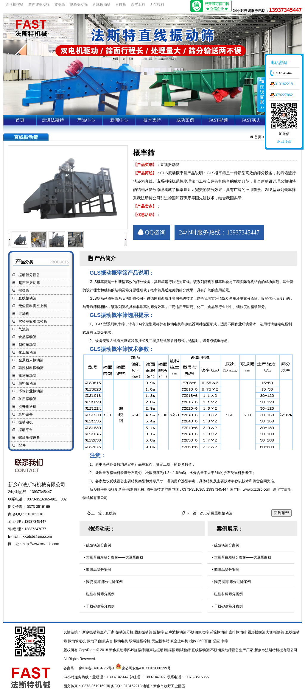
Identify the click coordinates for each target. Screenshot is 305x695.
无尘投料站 (161, 641)
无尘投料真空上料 (32, 306)
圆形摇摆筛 (15, 4)
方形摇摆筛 (275, 632)
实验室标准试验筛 (32, 321)
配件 (22, 445)
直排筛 (120, 4)
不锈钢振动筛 (198, 632)
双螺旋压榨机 (140, 641)
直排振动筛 (238, 632)
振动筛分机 (125, 632)
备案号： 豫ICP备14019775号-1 (89, 668)
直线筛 (110, 513)
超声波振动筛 (39, 4)
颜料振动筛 (27, 383)
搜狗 (193, 641)
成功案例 (185, 120)
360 (200, 641)
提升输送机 (27, 407)
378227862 (284, 95)
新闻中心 (119, 120)
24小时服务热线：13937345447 (219, 232)
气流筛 (23, 329)
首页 (19, 120)
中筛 (224, 641)
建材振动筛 (27, 376)
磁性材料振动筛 (30, 368)
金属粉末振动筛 (30, 360)
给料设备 (25, 414)
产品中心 (86, 120)
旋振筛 (60, 4)
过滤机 (23, 314)
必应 (217, 641)
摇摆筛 (23, 290)
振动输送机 (77, 641)
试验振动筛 (79, 4)
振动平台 (25, 430)
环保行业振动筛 (30, 391)
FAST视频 (218, 120)
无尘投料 (157, 4)
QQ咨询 (152, 232)
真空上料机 (179, 641)
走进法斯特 (53, 120)
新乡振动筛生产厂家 (98, 632)
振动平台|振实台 (100, 641)
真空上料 (138, 4)
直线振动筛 (102, 4)
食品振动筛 (27, 337)
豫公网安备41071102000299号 (146, 668)
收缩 (261, 94)
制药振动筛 (27, 345)
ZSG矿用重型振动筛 (216, 513)
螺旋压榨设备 (29, 438)
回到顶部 (281, 513)
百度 (208, 641)
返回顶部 (284, 141)
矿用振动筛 (27, 399)
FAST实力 (251, 120)
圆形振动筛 (143, 632)
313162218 (284, 84)
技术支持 (152, 120)
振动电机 (25, 422)
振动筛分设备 (29, 275)
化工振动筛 (27, 352)
